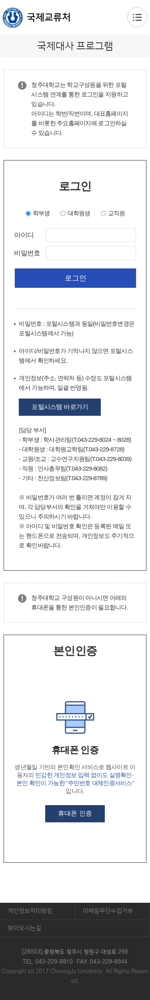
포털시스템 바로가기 (60, 406)
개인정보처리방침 (30, 911)
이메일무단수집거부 (108, 911)
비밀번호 (27, 253)
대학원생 (79, 213)
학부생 (41, 213)
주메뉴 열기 (137, 17)
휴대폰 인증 (75, 813)
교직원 (116, 213)
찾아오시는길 (24, 928)
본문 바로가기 (75, 0)
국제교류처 (49, 17)
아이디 (24, 235)
